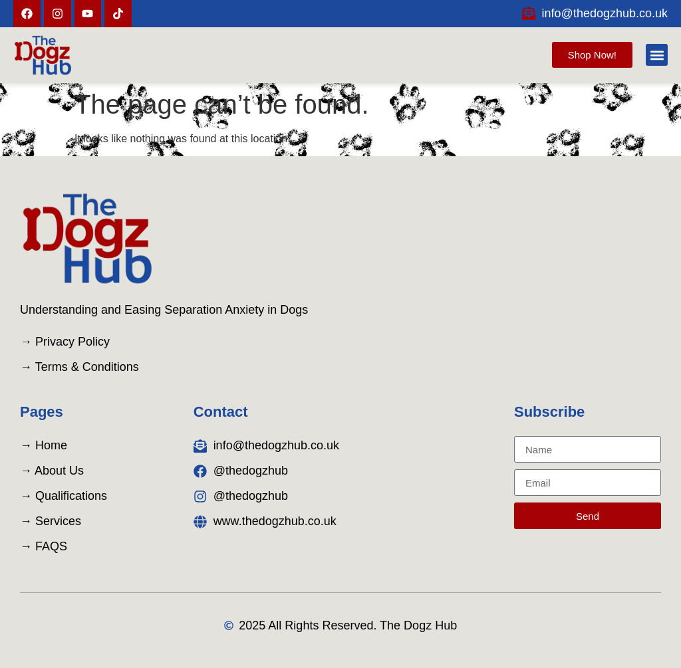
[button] (657, 55)
